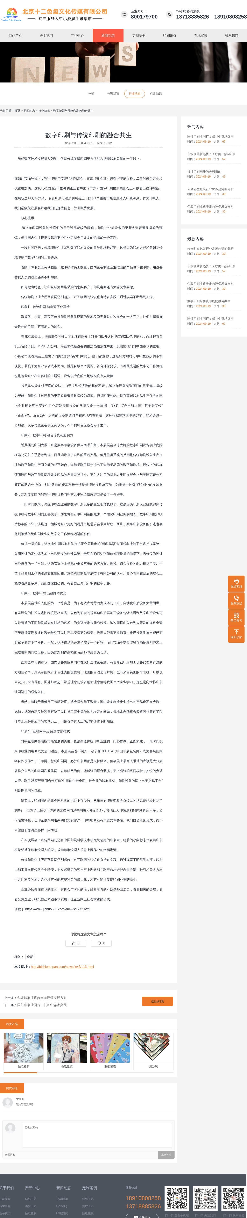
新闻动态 (29, 110)
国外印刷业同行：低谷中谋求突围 (42, 1005)
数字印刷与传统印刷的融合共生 (73, 110)
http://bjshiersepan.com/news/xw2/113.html (62, 966)
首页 (17, 110)
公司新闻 (113, 93)
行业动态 (134, 93)
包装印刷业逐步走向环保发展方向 (42, 998)
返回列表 (157, 1001)
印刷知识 (156, 93)
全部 (91, 93)
